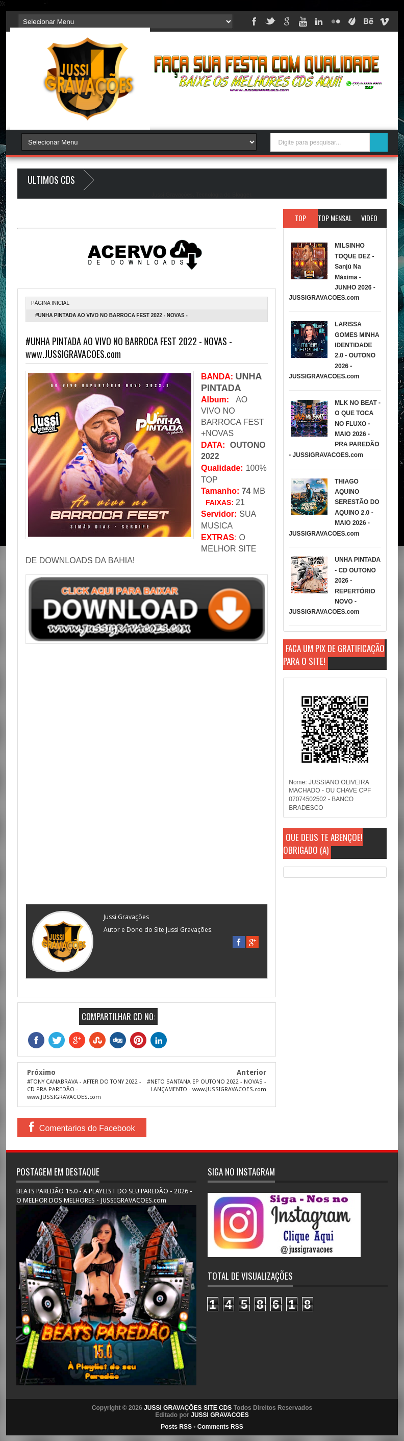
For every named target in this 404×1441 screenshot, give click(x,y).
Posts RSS (176, 1426)
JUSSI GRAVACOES (220, 1415)
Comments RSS (220, 1426)
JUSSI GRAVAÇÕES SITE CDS (188, 1407)
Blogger (241, 194)
